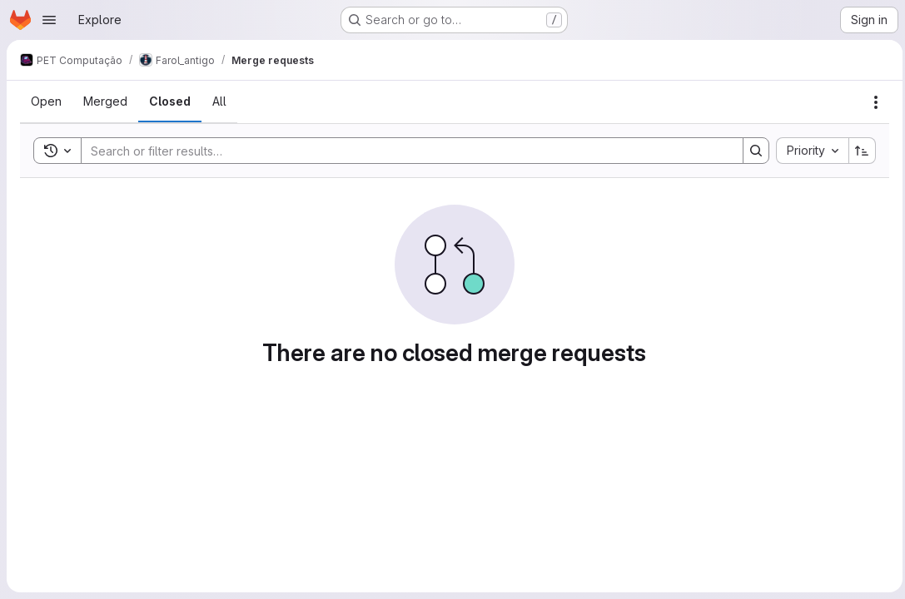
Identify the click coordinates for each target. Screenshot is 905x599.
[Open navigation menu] (49, 20)
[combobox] (808, 150)
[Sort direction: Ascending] (858, 150)
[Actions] (871, 102)
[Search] (402, 151)
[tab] (46, 101)
